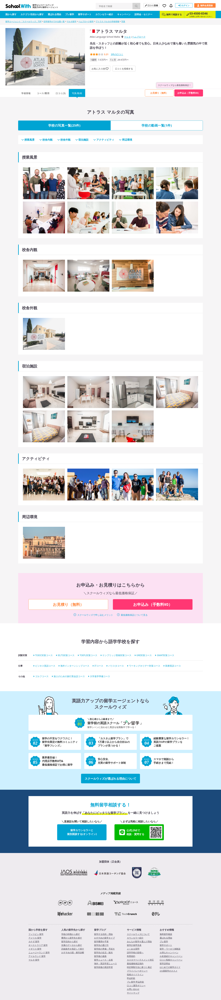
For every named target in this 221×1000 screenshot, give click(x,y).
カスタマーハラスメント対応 (140, 959)
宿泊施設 (82, 139)
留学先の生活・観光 (103, 952)
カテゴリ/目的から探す (32, 14)
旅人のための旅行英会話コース (69, 676)
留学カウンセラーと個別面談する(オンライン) (82, 832)
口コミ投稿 (151, 5)
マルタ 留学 (34, 959)
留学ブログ (100, 929)
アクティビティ (103, 139)
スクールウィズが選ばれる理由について (110, 778)
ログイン (183, 5)
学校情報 (26, 93)
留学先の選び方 (101, 945)
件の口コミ (117, 54)
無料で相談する (172, 14)
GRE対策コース (144, 655)
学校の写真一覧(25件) (64, 125)
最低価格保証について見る (134, 614)
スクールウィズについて (138, 934)
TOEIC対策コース (44, 655)
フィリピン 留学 (36, 934)
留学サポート (84, 14)
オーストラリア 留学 (38, 945)
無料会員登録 (205, 5)
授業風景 (28, 139)
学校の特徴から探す (70, 934)
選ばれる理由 (54, 14)
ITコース (98, 665)
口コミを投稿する (124, 68)
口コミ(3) (60, 93)
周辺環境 (125, 139)
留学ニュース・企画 (103, 959)
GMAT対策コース (165, 655)
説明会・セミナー (143, 14)
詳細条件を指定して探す (72, 948)
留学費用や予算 (101, 941)
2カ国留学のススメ (168, 970)
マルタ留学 (71, 21)
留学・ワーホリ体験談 (170, 948)
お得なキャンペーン (169, 952)
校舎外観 (64, 139)
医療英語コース (173, 665)
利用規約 (131, 956)
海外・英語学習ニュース (105, 963)
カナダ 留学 (34, 941)
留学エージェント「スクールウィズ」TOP (23, 21)
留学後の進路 (100, 956)
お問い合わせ (133, 989)
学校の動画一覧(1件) (157, 125)
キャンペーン (124, 14)
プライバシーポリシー (137, 970)
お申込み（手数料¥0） (188, 92)
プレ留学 (69, 14)
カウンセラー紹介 (104, 14)
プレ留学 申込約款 (135, 981)
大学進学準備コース (100, 676)
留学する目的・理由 (103, 934)
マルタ (127, 36)
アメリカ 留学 (35, 937)
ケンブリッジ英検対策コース (116, 655)
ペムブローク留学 (86, 21)
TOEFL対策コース (88, 655)
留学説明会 (165, 963)
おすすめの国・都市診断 (72, 952)
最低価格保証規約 (135, 963)
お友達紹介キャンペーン (171, 956)
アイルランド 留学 (37, 956)
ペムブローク (139, 36)
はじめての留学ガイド (170, 967)
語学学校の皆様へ (135, 952)
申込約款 (131, 978)
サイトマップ (133, 992)
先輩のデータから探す (71, 945)
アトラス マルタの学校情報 (107, 21)
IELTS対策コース (66, 655)
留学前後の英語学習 (103, 967)
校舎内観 (46, 139)
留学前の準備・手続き (104, 948)
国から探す (11, 14)
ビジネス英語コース (45, 665)
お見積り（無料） (159, 92)
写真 (123, 21)
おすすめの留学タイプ (104, 937)
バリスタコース (116, 665)
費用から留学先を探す (71, 937)
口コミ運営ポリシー (136, 985)
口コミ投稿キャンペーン (171, 959)
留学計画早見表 (134, 945)
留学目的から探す (69, 941)
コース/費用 (43, 93)
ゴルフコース (42, 676)
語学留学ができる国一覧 (54, 21)
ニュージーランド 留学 (39, 952)
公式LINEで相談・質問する (140, 832)
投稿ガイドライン (135, 974)
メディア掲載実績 (110, 893)
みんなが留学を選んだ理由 (139, 941)
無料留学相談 (166, 934)
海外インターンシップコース (74, 665)
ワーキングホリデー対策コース (144, 665)
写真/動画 (77, 93)
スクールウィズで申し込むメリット (95, 614)
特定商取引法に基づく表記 (139, 967)
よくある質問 (133, 948)
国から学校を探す (38, 929)
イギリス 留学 (35, 948)
